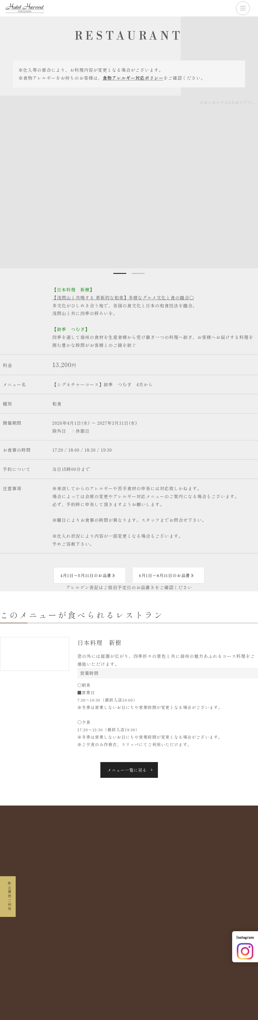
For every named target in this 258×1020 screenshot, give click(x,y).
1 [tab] (119, 273)
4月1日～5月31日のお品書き (86, 575)
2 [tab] (139, 273)
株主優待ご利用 (8, 891)
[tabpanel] (129, 182)
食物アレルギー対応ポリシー (133, 78)
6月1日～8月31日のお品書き (167, 575)
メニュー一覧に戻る (127, 770)
